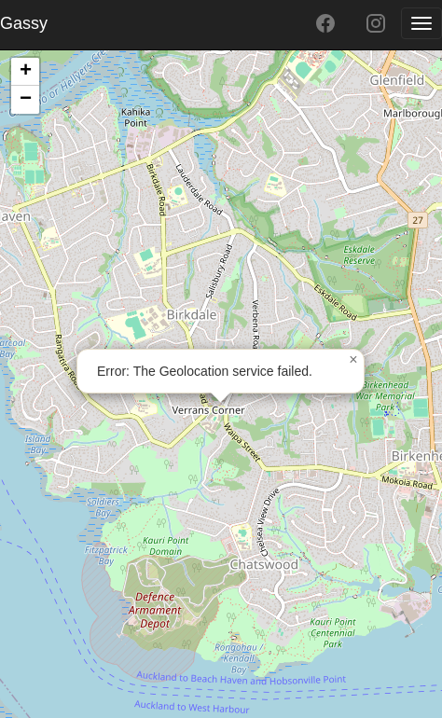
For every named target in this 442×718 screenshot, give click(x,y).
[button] (353, 360)
